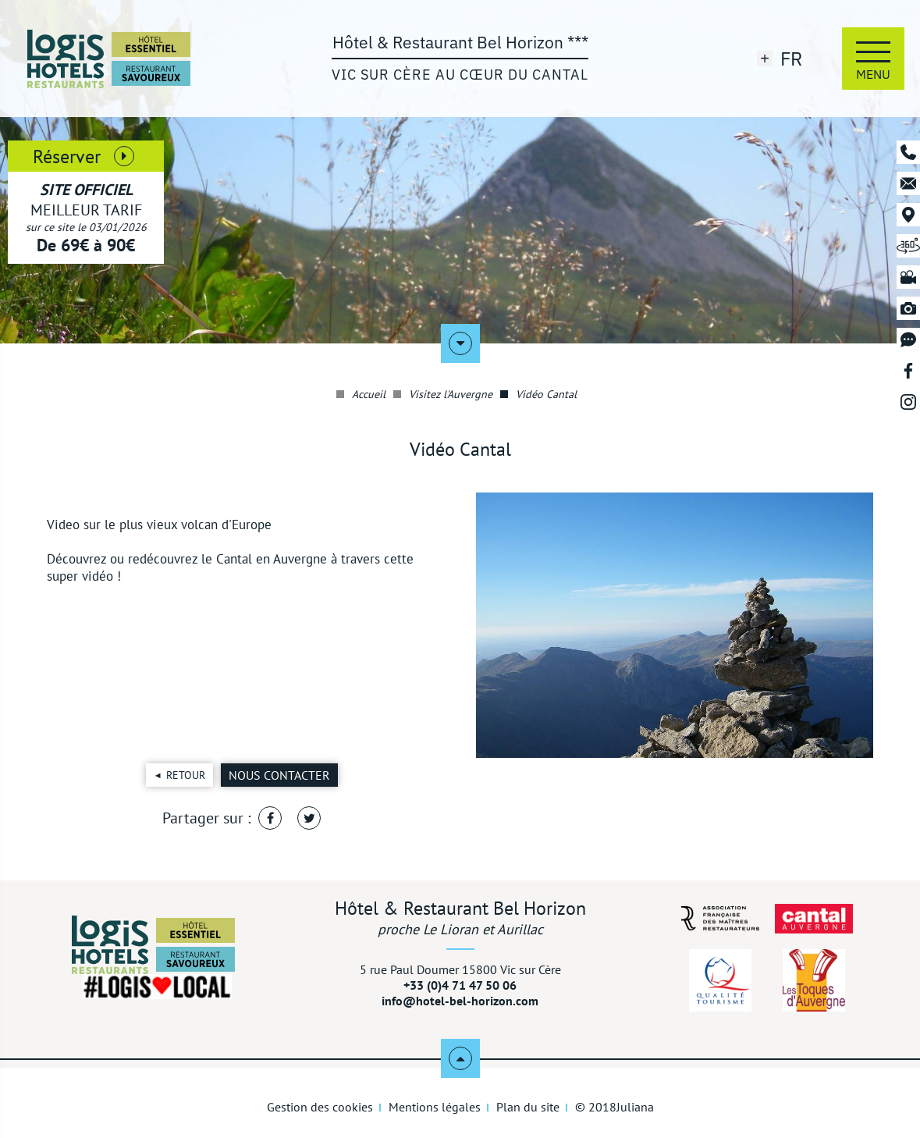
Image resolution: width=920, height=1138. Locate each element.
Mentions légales (435, 1107)
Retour (185, 775)
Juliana (635, 1107)
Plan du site (527, 1107)
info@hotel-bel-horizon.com (460, 1000)
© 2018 (614, 1107)
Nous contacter (279, 775)
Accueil (360, 394)
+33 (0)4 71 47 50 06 (460, 985)
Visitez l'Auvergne (442, 394)
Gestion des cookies (320, 1107)
